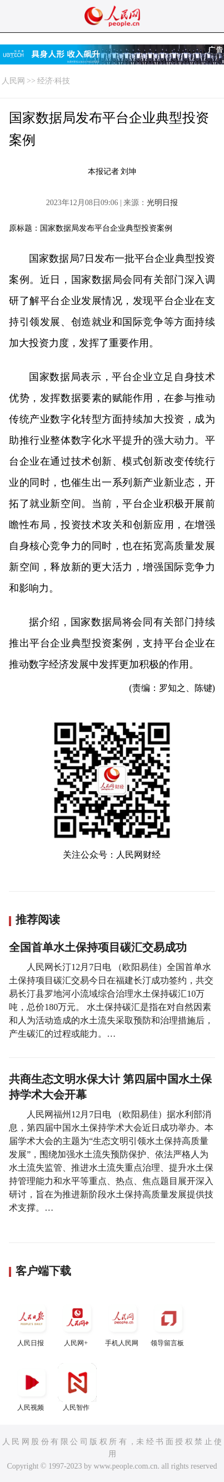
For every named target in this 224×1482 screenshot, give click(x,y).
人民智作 (77, 1387)
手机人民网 (122, 1323)
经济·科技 (54, 81)
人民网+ (77, 1323)
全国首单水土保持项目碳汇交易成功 (98, 947)
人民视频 (31, 1387)
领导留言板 (168, 1323)
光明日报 (162, 202)
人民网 (13, 81)
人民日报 (31, 1323)
